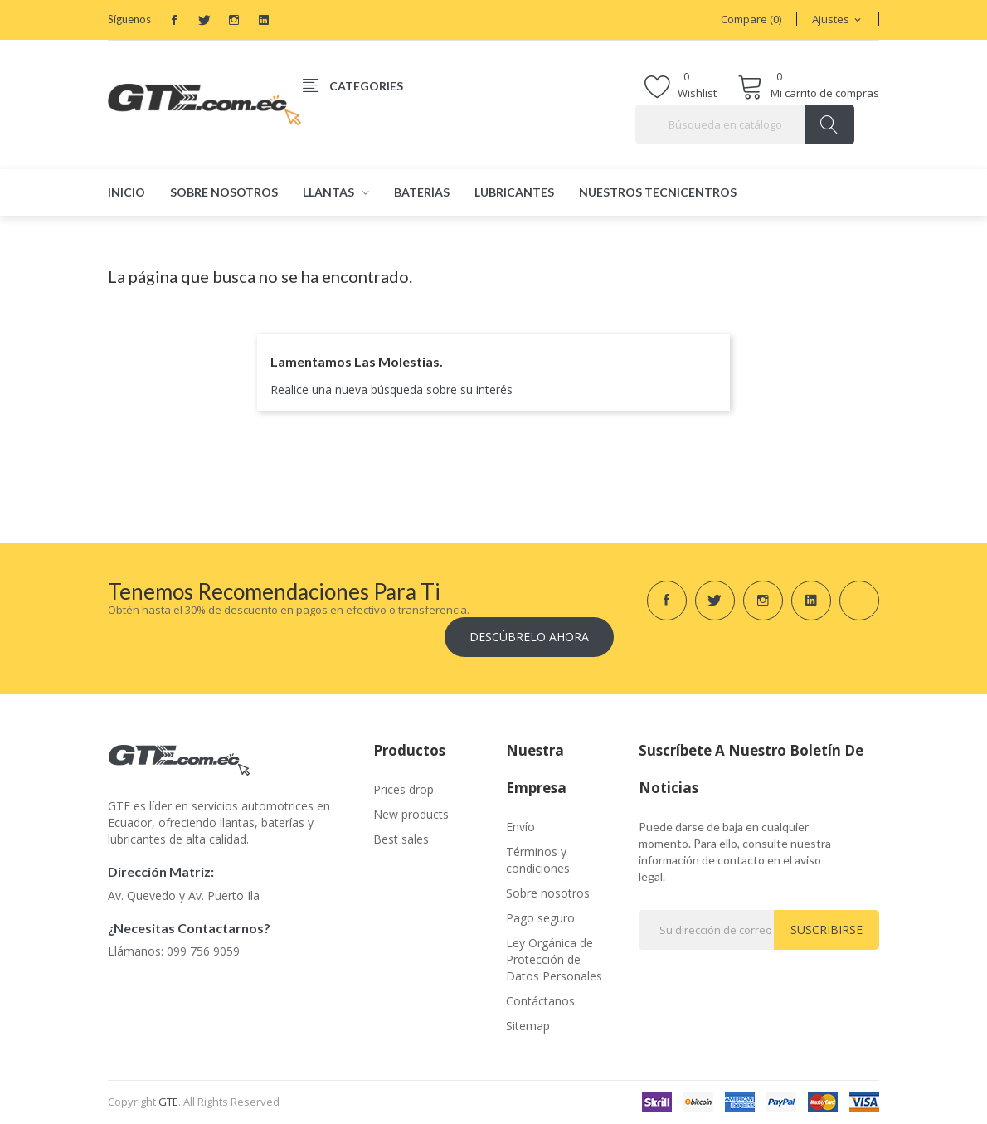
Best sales (401, 839)
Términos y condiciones (538, 860)
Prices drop (403, 789)
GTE (168, 1101)
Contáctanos (540, 1001)
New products (411, 814)
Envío (520, 826)
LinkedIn (263, 20)
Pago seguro (540, 918)
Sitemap (528, 1026)
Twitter (204, 20)
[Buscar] (744, 124)
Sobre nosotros (548, 893)
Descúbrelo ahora (529, 637)
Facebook (174, 20)
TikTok (293, 20)
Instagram (234, 20)
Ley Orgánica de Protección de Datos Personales (554, 959)
